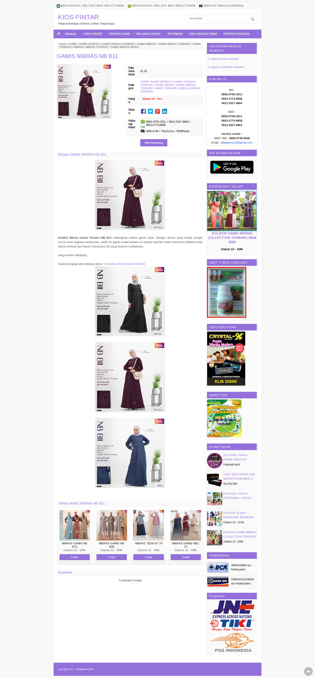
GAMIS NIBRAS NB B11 (87, 56)
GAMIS (72, 44)
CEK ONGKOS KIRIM (203, 33)
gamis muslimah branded (227, 67)
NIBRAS (79, 47)
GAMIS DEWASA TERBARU (118, 44)
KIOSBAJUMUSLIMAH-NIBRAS (125, 264)
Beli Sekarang (154, 142)
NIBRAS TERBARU (97, 47)
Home (62, 44)
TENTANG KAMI (119, 33)
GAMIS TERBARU (166, 88)
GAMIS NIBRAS (146, 44)
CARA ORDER (92, 33)
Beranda (70, 33)
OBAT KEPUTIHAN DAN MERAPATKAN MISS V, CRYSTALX (239, 479)
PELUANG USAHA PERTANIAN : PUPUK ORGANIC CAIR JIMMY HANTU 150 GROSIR (238, 500)
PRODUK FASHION (236, 33)
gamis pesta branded (225, 58)
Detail (74, 557)
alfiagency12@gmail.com (236, 142)
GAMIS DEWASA (89, 44)
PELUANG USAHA (148, 33)
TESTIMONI (174, 33)
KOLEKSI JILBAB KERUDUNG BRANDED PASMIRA (238, 517)
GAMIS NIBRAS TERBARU (174, 44)
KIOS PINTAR (78, 17)
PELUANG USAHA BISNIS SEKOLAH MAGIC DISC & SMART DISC (238, 461)
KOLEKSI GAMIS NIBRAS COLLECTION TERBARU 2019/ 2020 (232, 237)
